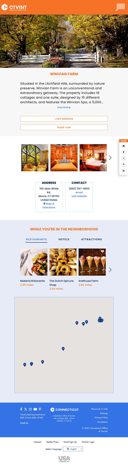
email (79, 192)
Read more (63, 107)
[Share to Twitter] (123, 158)
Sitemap (104, 413)
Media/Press (52, 441)
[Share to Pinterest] (123, 164)
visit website (64, 119)
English (73, 449)
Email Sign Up (70, 441)
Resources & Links (99, 408)
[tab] (36, 239)
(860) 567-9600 (79, 188)
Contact (37, 441)
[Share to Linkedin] (123, 170)
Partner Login (88, 441)
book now (64, 127)
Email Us (24, 422)
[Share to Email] (123, 146)
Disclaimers (102, 421)
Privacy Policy (101, 417)
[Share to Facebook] (123, 152)
